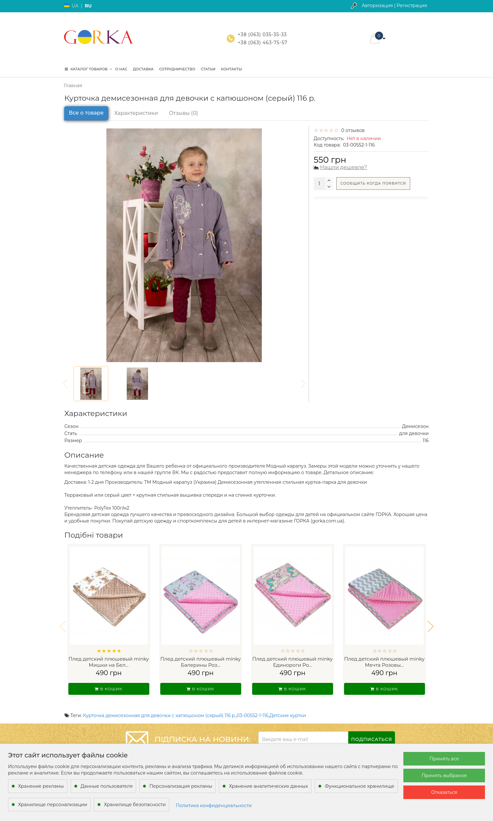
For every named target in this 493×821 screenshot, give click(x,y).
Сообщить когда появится (373, 183)
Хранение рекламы (41, 786)
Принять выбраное (444, 775)
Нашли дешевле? (343, 167)
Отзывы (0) (183, 113)
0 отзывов (352, 130)
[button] (430, 622)
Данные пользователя (107, 786)
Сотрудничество (177, 69)
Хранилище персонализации (52, 804)
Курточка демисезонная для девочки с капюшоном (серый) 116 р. (159, 707)
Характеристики (136, 113)
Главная (73, 85)
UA (75, 6)
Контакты (231, 69)
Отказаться (444, 792)
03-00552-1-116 (253, 707)
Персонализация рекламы (180, 786)
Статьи (208, 69)
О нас (121, 69)
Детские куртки (288, 707)
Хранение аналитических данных (268, 786)
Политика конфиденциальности (214, 805)
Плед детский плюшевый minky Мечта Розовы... (384, 662)
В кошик (108, 688)
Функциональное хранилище (359, 786)
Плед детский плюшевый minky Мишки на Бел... (108, 662)
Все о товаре (86, 113)
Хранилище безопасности (135, 804)
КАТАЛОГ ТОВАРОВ (88, 69)
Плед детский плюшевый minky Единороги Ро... (292, 662)
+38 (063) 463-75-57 (263, 43)
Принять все (444, 759)
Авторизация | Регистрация (394, 5)
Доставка (143, 69)
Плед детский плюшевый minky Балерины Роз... (200, 662)
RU (88, 6)
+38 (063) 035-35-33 (262, 34)
